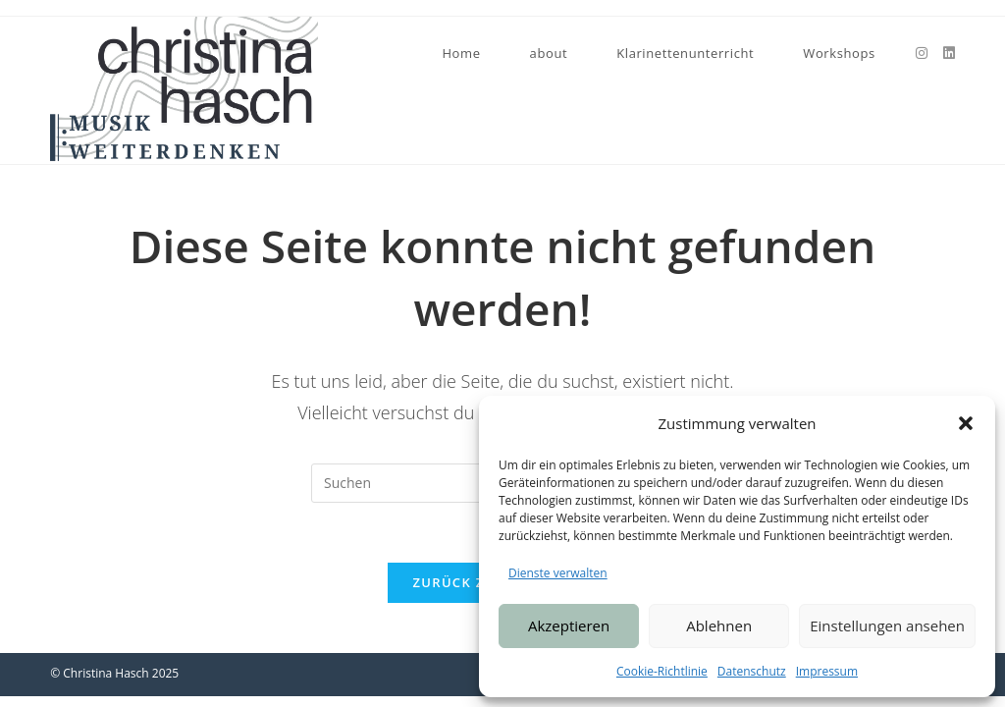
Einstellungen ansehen (887, 625)
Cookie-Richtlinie (662, 671)
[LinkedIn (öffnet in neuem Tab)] (949, 53)
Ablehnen (719, 625)
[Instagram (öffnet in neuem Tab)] (921, 53)
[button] (966, 423)
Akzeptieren (568, 625)
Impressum (827, 671)
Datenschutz (751, 671)
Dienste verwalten (558, 573)
